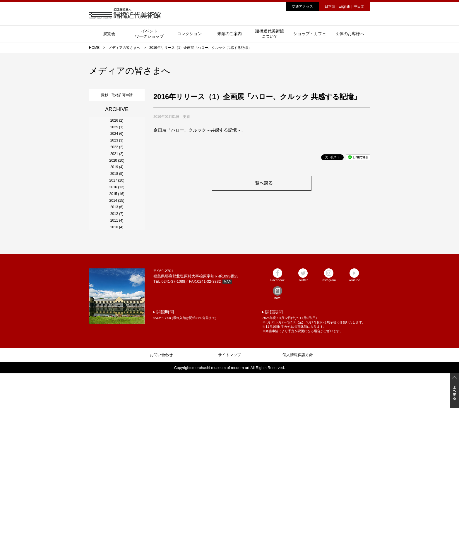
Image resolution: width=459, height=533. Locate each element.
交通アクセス (302, 6)
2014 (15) (116, 319)
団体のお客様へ (349, 33)
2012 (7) (117, 351)
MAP (227, 441)
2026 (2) (117, 129)
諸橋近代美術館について (269, 34)
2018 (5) (117, 256)
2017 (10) (116, 272)
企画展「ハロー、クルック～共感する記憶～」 (199, 129)
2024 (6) (117, 161)
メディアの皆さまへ (124, 48)
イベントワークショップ (149, 34)
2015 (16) (116, 303)
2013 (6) (117, 335)
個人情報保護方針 (297, 514)
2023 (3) (117, 177)
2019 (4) (117, 240)
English (344, 6)
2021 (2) (117, 208)
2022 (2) (117, 193)
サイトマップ (229, 514)
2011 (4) (117, 366)
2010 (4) (117, 382)
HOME (94, 48)
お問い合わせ (161, 514)
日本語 (330, 6)
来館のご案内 (229, 33)
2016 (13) (116, 287)
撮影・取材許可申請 (117, 94)
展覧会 (109, 33)
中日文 (359, 6)
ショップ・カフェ (309, 33)
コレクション (189, 33)
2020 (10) (116, 224)
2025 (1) (117, 145)
